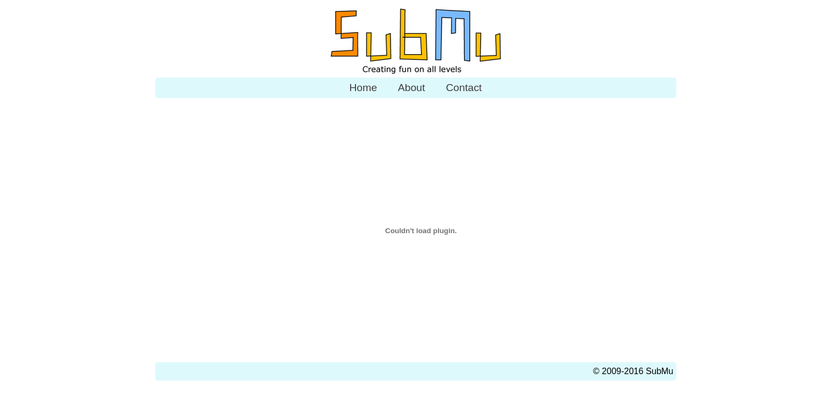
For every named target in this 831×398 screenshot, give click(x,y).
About (411, 87)
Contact (463, 87)
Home (363, 87)
